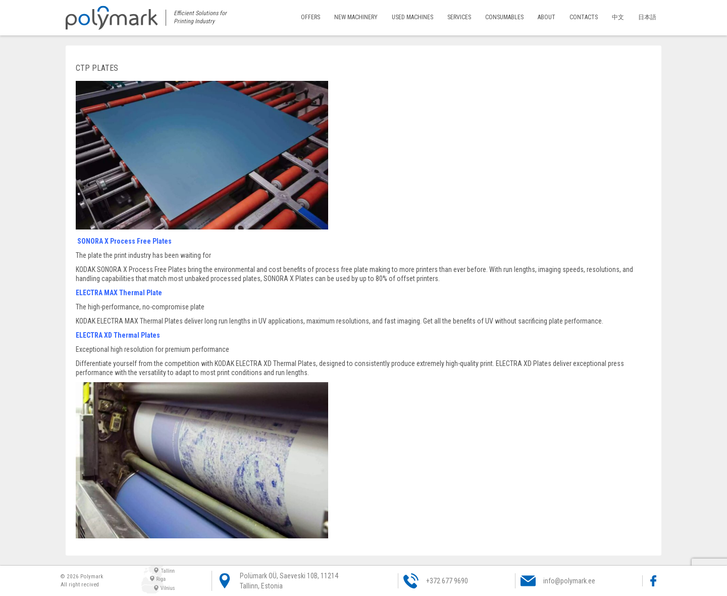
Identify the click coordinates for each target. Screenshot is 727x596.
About (547, 17)
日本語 (647, 17)
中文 (618, 17)
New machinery (358, 17)
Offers (313, 17)
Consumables (506, 17)
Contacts (584, 17)
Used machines (414, 17)
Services (461, 17)
